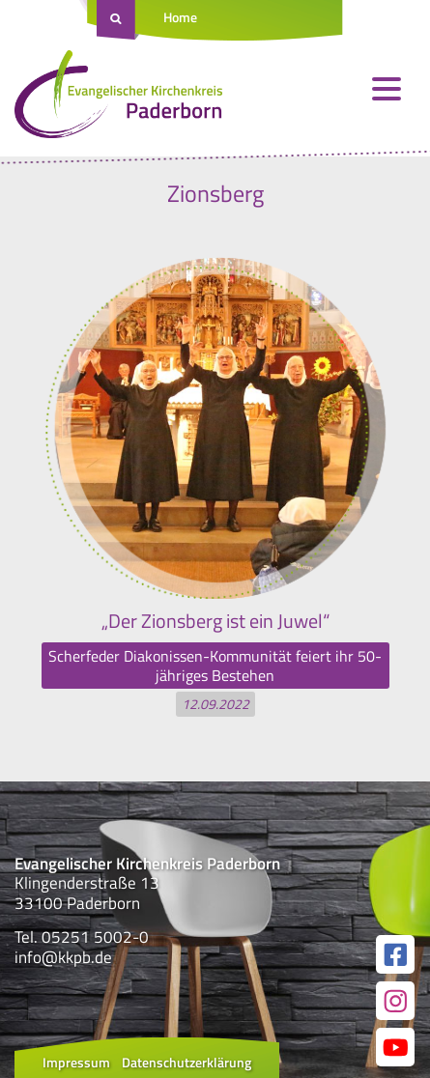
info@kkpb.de (63, 957)
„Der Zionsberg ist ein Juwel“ (215, 621)
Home (180, 17)
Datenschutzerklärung (186, 1062)
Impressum (76, 1062)
